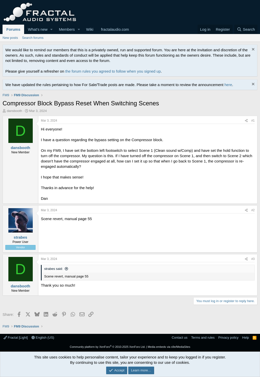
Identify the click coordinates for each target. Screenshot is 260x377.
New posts (10, 38)
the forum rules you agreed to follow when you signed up (113, 71)
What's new (37, 29)
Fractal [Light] (16, 337)
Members (67, 29)
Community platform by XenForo (107, 346)
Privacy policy (228, 337)
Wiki (89, 29)
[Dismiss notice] (252, 50)
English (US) (42, 337)
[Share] (246, 121)
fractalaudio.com (115, 29)
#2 (253, 210)
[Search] (245, 29)
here (228, 85)
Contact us (179, 337)
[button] (51, 29)
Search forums (33, 38)
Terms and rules (203, 337)
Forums (13, 29)
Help (245, 337)
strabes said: (53, 269)
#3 (253, 259)
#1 (253, 120)
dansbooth (14, 111)
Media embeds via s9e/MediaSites (169, 346)
